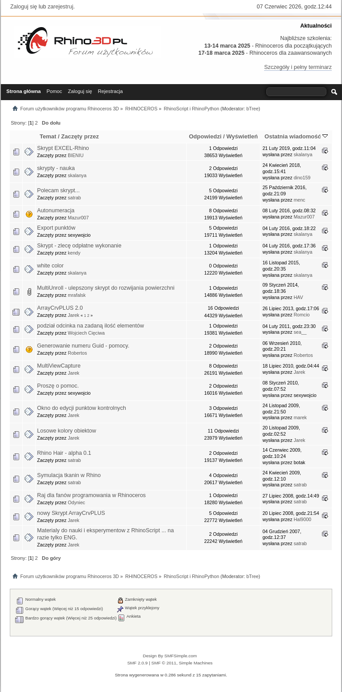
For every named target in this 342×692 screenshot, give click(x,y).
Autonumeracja (55, 210)
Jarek (73, 315)
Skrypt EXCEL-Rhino (63, 148)
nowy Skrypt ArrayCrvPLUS (71, 513)
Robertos (77, 353)
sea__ (299, 332)
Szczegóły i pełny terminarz (298, 67)
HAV (298, 297)
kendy (74, 252)
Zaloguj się (23, 7)
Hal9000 (302, 519)
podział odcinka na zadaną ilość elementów (90, 326)
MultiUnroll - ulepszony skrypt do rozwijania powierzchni (105, 288)
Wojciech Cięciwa (86, 333)
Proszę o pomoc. (58, 386)
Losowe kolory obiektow (66, 431)
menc (299, 199)
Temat (48, 136)
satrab (74, 197)
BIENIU (75, 155)
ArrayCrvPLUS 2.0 (60, 308)
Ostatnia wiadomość (296, 136)
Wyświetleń (242, 136)
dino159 (301, 177)
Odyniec (76, 502)
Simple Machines (195, 662)
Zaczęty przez (80, 136)
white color (50, 266)
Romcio (301, 314)
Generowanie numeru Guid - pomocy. (83, 346)
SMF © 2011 (163, 662)
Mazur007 (78, 217)
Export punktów (56, 228)
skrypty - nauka (56, 168)
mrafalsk (77, 295)
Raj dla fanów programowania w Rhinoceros (91, 495)
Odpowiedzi (205, 136)
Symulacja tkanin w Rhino (69, 475)
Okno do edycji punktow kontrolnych (81, 408)
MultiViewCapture (59, 366)
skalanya (302, 154)
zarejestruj (60, 7)
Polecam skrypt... (58, 190)
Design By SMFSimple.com (170, 655)
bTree (252, 108)
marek (299, 417)
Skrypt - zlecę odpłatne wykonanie (79, 246)
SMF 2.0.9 (137, 662)
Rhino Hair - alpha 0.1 (64, 453)
